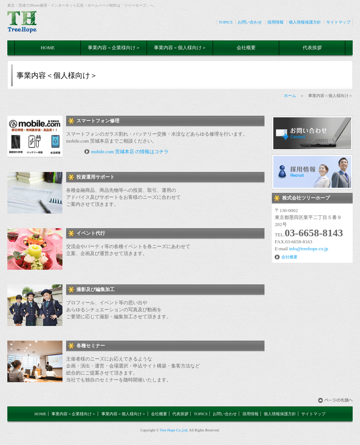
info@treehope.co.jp (308, 248)
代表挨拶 (312, 47)
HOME (48, 47)
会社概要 (246, 47)
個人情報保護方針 (305, 22)
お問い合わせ (250, 22)
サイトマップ (338, 22)
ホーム (290, 95)
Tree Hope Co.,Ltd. (174, 430)
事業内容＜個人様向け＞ (180, 47)
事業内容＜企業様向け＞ (114, 47)
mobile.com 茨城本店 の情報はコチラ (130, 151)
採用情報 (275, 22)
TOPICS (226, 22)
